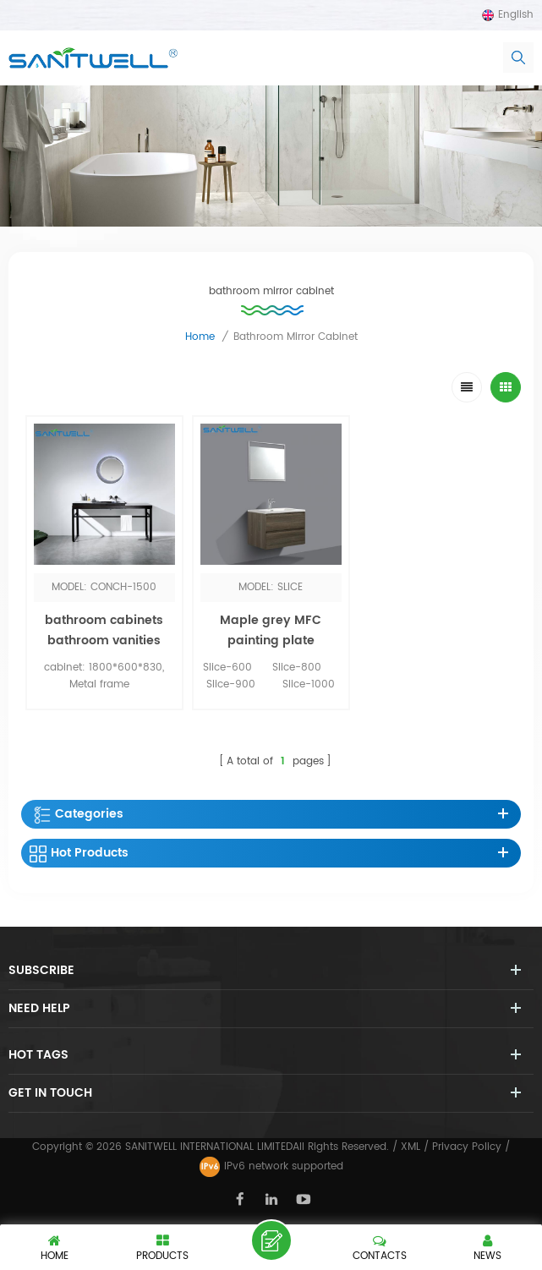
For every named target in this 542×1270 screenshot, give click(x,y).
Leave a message (271, 1240)
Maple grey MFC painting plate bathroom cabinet (270, 640)
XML (410, 1147)
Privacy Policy (466, 1147)
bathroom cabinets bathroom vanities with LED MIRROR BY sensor (104, 650)
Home (200, 337)
